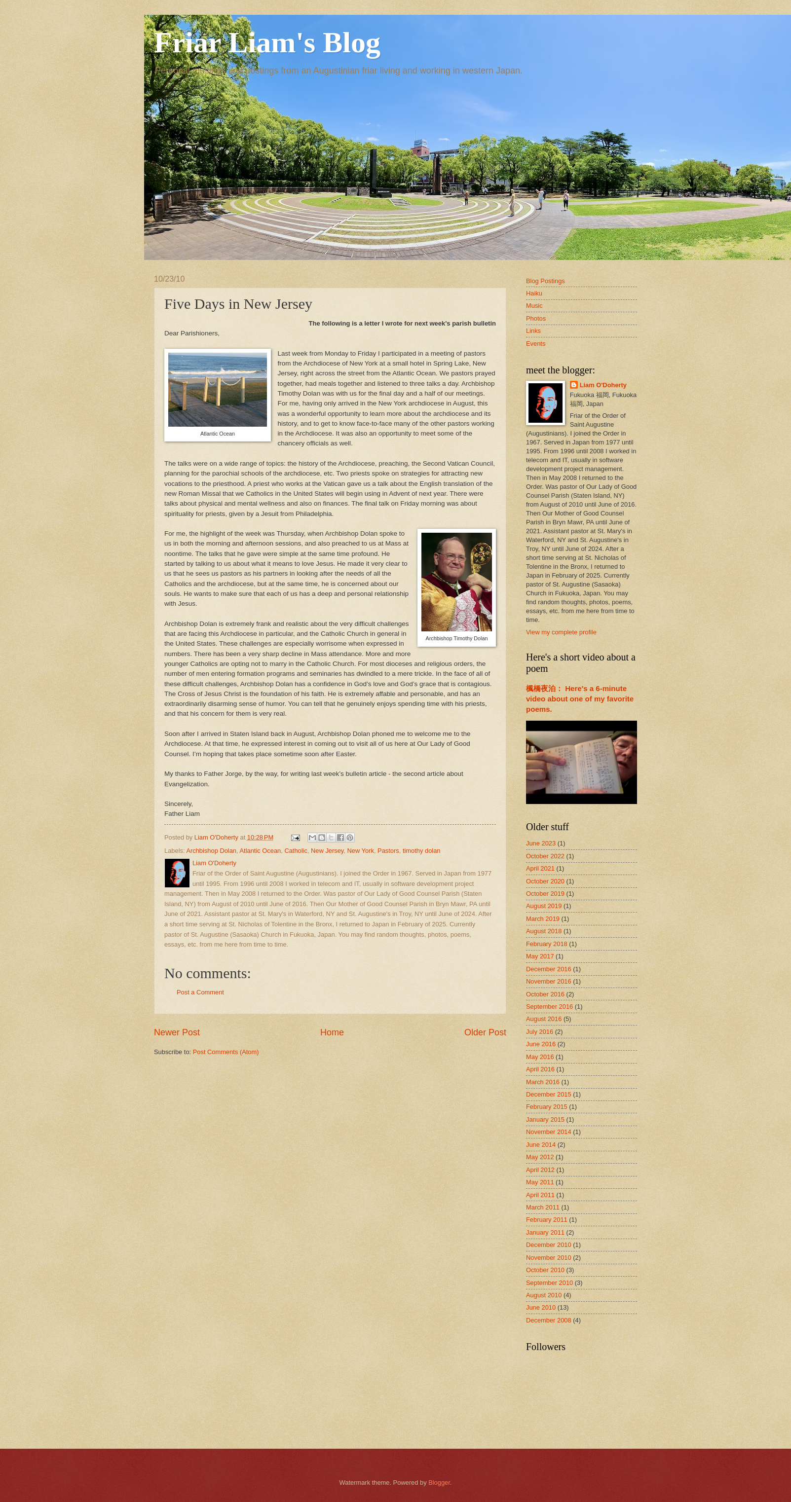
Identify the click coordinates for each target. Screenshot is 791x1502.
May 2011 (540, 1182)
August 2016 (544, 1019)
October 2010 (545, 1270)
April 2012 (540, 1169)
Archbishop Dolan (211, 850)
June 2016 (541, 1044)
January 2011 (545, 1232)
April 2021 (540, 868)
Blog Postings (545, 281)
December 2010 (548, 1244)
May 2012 (540, 1157)
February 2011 (546, 1219)
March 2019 (543, 918)
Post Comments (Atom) (226, 1052)
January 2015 (545, 1119)
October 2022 (545, 856)
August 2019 (544, 906)
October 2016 (545, 994)
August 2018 (544, 931)
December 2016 (548, 969)
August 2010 (544, 1295)
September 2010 (549, 1282)
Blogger (439, 1482)
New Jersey (327, 850)
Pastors (388, 850)
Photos (536, 318)
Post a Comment (200, 992)
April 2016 (540, 1069)
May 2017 (540, 956)
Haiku (534, 293)
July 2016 (539, 1031)
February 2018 (546, 944)
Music (534, 305)
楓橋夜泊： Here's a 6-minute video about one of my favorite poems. (580, 698)
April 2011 (540, 1195)
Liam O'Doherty (603, 385)
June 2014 (541, 1144)
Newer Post (177, 1032)
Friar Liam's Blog (267, 42)
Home (332, 1032)
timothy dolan (422, 850)
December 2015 (548, 1094)
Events (535, 343)
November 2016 (548, 981)
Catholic (295, 850)
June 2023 (541, 843)
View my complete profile (561, 632)
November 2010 (548, 1257)
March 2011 (543, 1207)
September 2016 (549, 1006)
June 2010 (541, 1307)
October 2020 (545, 881)
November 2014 (548, 1132)
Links (533, 330)
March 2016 (543, 1082)
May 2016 (540, 1057)
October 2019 (545, 893)
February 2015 (546, 1106)
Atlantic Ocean (260, 850)
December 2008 (548, 1320)
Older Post (485, 1032)
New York (360, 850)
